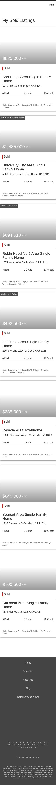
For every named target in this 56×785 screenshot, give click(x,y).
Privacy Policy (37, 742)
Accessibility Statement (24, 744)
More (52, 5)
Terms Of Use (16, 742)
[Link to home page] (2, 5)
